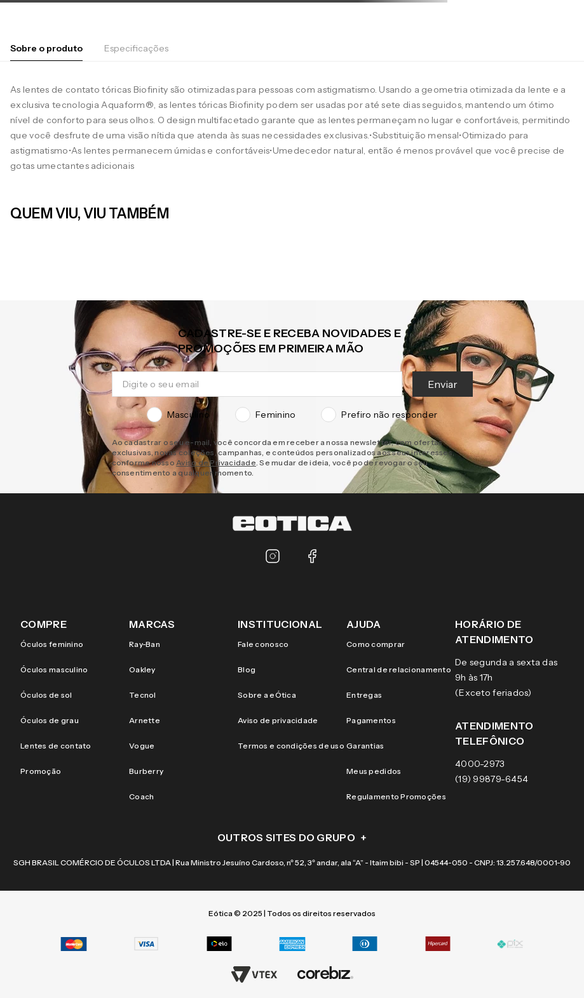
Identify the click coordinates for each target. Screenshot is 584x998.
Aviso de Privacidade (216, 462)
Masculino (178, 414)
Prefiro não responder (379, 414)
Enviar (443, 384)
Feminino (265, 414)
